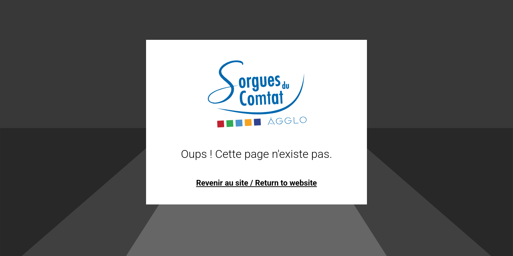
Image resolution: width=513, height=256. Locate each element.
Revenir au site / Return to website (256, 182)
